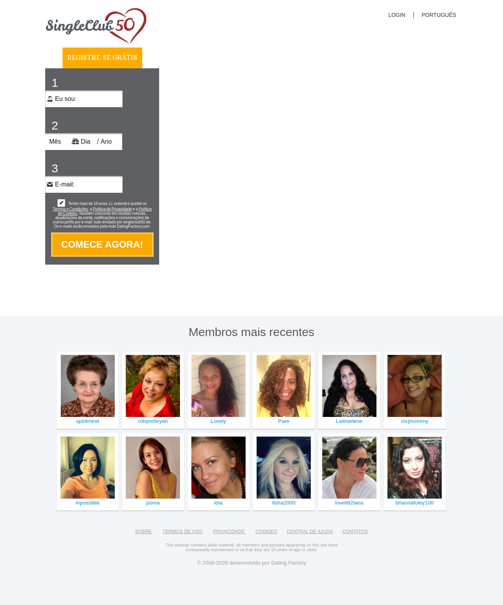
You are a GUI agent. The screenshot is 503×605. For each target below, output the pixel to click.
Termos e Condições (70, 209)
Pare (284, 421)
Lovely (218, 421)
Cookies (266, 531)
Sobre (144, 531)
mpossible (87, 503)
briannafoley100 (415, 503)
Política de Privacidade (112, 209)
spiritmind (87, 421)
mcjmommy (414, 421)
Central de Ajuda (309, 531)
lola (218, 503)
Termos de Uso (183, 531)
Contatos (355, 531)
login (397, 15)
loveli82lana (349, 503)
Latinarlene (349, 421)
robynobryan (153, 421)
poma (153, 503)
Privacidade (229, 531)
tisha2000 (284, 503)
